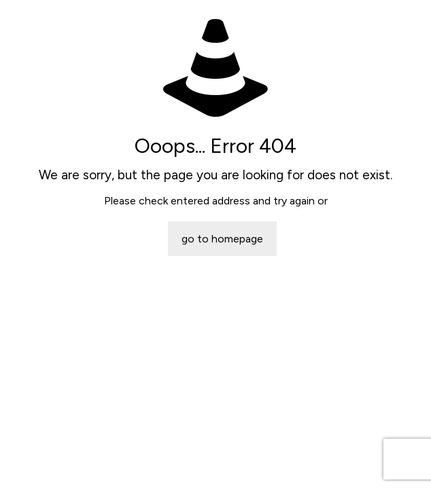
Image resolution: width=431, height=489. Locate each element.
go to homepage (222, 238)
